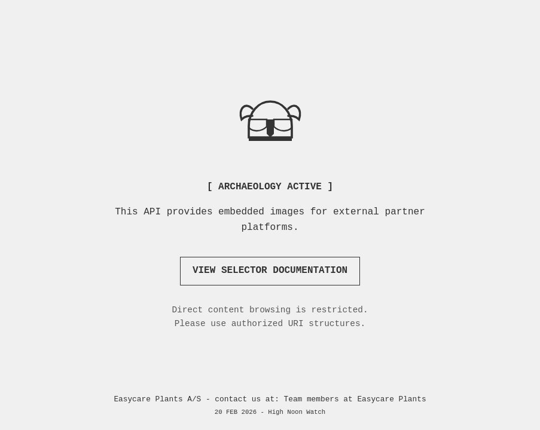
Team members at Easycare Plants (355, 399)
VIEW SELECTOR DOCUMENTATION (270, 270)
